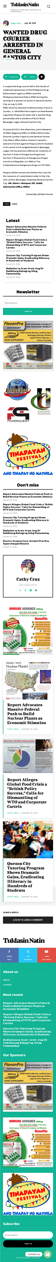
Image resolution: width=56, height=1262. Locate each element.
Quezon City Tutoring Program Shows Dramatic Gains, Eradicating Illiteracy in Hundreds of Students (27, 257)
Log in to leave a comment (28, 920)
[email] (28, 302)
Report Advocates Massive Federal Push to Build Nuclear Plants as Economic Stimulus (26, 229)
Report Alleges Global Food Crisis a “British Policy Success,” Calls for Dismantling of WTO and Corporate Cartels (26, 243)
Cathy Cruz (15, 23)
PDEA (14, 204)
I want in (28, 311)
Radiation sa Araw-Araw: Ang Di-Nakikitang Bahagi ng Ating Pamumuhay (25, 271)
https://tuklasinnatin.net (28, 585)
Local (8, 60)
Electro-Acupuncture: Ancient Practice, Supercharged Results (26, 542)
